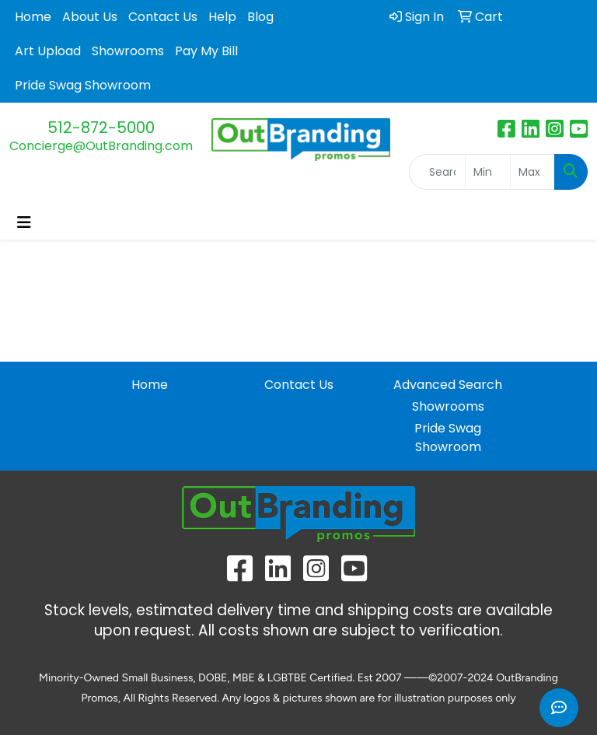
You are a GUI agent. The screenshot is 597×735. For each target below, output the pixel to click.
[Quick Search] (437, 172)
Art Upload (48, 51)
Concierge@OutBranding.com (101, 146)
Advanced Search (447, 385)
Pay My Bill (206, 51)
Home (33, 17)
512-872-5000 (101, 127)
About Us (89, 17)
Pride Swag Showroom (83, 85)
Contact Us (162, 17)
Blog (260, 17)
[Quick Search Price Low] (487, 172)
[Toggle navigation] (24, 222)
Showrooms (128, 51)
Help (222, 17)
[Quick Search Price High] (532, 172)
